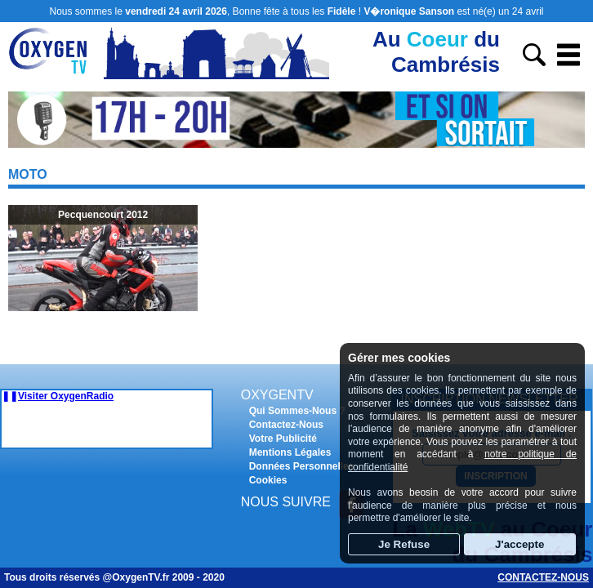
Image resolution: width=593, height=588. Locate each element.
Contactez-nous (543, 577)
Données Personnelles (301, 466)
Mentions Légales (290, 452)
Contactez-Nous (286, 424)
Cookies (268, 480)
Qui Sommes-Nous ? (297, 410)
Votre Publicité (283, 438)
